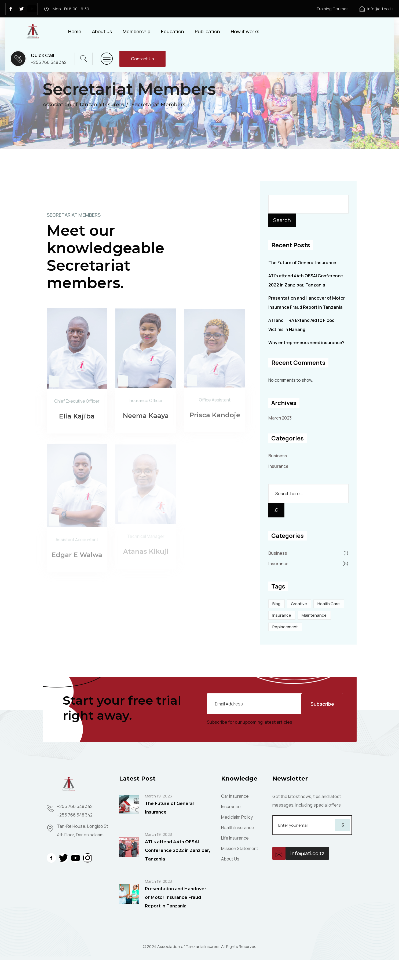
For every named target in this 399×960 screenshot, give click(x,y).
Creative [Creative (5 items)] (299, 603)
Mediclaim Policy (237, 817)
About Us (230, 859)
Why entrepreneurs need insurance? (306, 342)
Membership (136, 31)
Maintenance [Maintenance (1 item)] (314, 615)
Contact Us (142, 59)
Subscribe (322, 704)
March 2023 (280, 418)
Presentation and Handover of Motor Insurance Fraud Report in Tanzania (175, 897)
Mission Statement (239, 848)
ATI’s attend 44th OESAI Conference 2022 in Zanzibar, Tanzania (177, 850)
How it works (245, 31)
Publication (207, 31)
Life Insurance (235, 838)
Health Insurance (237, 827)
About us (102, 31)
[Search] (276, 510)
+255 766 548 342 (49, 62)
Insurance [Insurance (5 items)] (281, 615)
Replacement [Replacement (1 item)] (285, 627)
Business (277, 456)
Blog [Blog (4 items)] (276, 603)
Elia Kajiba (77, 419)
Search (282, 220)
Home (74, 31)
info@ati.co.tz (380, 9)
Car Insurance (235, 796)
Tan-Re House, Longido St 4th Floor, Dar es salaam (82, 830)
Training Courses (332, 9)
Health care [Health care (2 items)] (328, 603)
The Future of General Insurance (302, 263)
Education (172, 31)
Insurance (278, 466)
